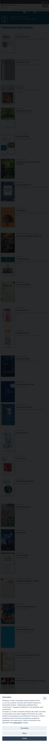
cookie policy (17, 723)
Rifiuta (24, 733)
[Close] (45, 698)
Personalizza (24, 728)
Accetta (24, 738)
